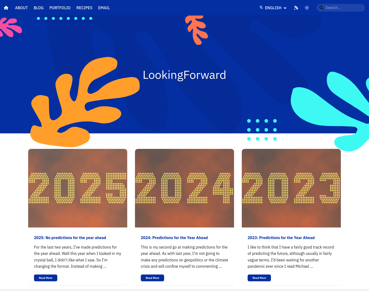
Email (104, 7)
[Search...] (341, 8)
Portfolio (60, 7)
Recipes (84, 7)
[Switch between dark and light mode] (307, 8)
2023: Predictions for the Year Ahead (281, 237)
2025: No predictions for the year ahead (70, 237)
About (21, 7)
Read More (45, 278)
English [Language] (271, 7)
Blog (39, 7)
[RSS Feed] (296, 8)
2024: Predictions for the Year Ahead (174, 237)
